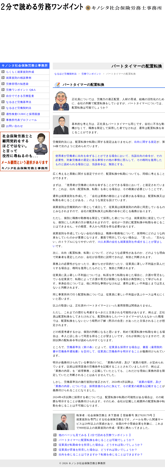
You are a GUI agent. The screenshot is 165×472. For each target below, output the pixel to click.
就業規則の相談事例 (18, 77)
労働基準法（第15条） (81, 347)
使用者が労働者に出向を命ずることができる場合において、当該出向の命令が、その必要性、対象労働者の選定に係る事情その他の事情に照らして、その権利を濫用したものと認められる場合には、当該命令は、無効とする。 (108, 160)
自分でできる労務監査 (20, 95)
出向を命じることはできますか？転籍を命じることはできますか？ (101, 454)
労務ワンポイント (91, 73)
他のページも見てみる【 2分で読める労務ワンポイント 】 (95, 435)
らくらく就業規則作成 (20, 71)
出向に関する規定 (145, 141)
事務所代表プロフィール (21, 120)
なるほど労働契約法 (65, 73)
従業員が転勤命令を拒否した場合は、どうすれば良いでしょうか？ (101, 444)
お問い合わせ (14, 126)
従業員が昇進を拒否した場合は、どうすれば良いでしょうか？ (98, 449)
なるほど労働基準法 (18, 102)
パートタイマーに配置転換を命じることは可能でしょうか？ (96, 440)
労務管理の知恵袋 (17, 83)
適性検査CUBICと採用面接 (23, 114)
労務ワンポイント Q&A (21, 89)
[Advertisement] (82, 36)
